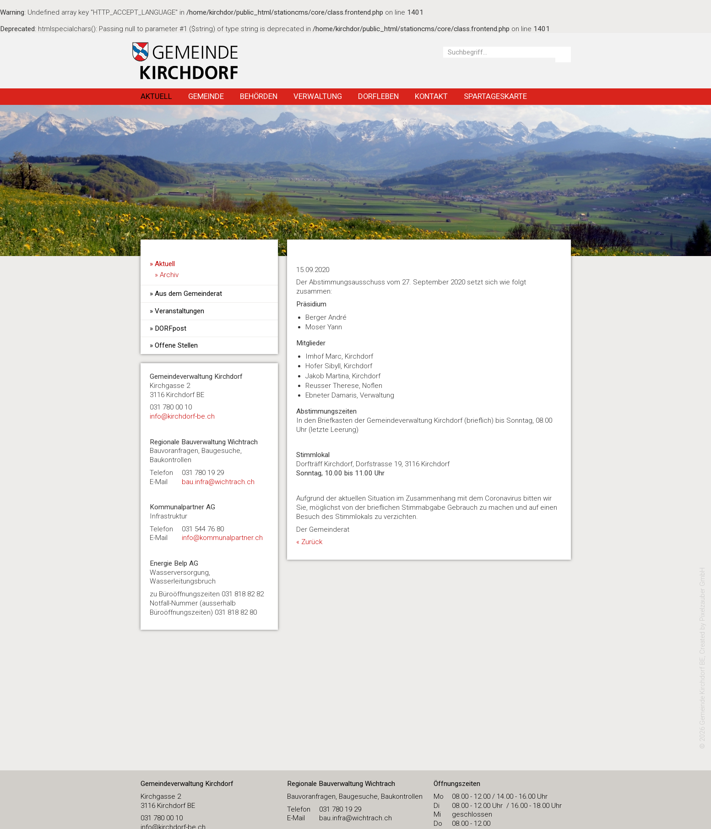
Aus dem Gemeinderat (188, 293)
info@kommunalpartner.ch (222, 538)
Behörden (258, 96)
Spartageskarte (495, 96)
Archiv (169, 275)
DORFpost (170, 328)
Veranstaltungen (179, 311)
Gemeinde (206, 96)
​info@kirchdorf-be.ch (182, 416)
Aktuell (156, 96)
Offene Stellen (176, 345)
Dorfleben (378, 96)
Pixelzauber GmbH (702, 594)
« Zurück (309, 542)
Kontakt (431, 96)
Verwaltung (317, 96)
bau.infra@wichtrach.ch (218, 482)
